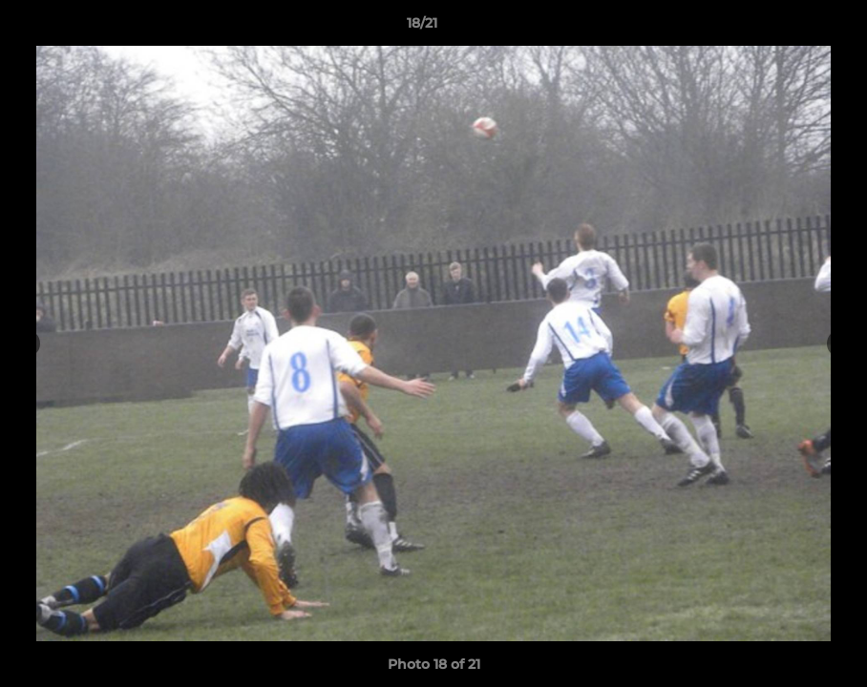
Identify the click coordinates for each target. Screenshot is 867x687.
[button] (786, 27)
